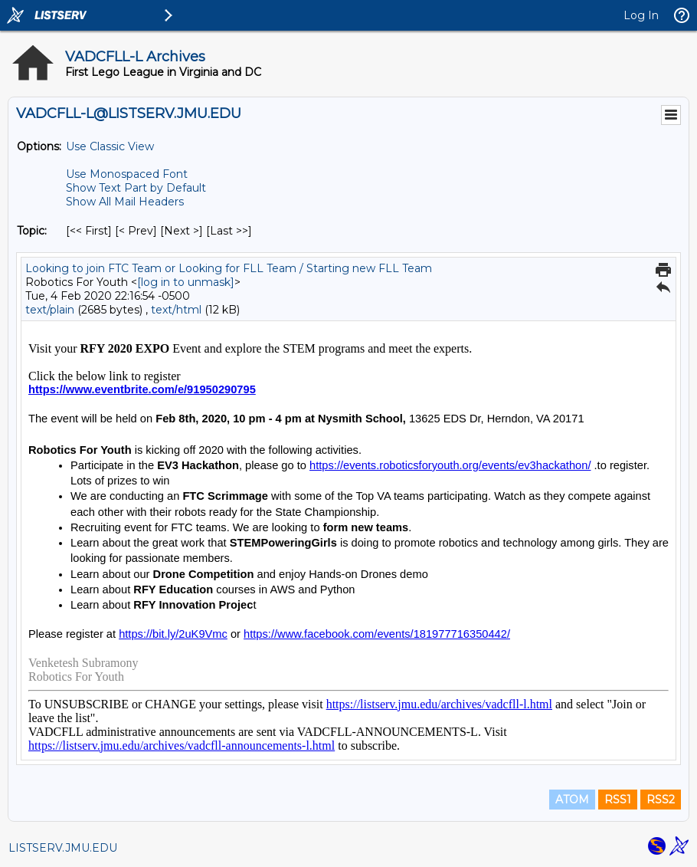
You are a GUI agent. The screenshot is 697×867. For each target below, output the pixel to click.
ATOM (572, 799)
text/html (176, 310)
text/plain (49, 310)
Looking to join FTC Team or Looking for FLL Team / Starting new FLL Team (228, 268)
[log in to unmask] (185, 282)
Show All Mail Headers (125, 202)
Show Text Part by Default (136, 188)
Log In (641, 15)
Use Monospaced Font (127, 174)
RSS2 (660, 799)
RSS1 (617, 799)
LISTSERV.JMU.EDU (62, 848)
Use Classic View (110, 146)
